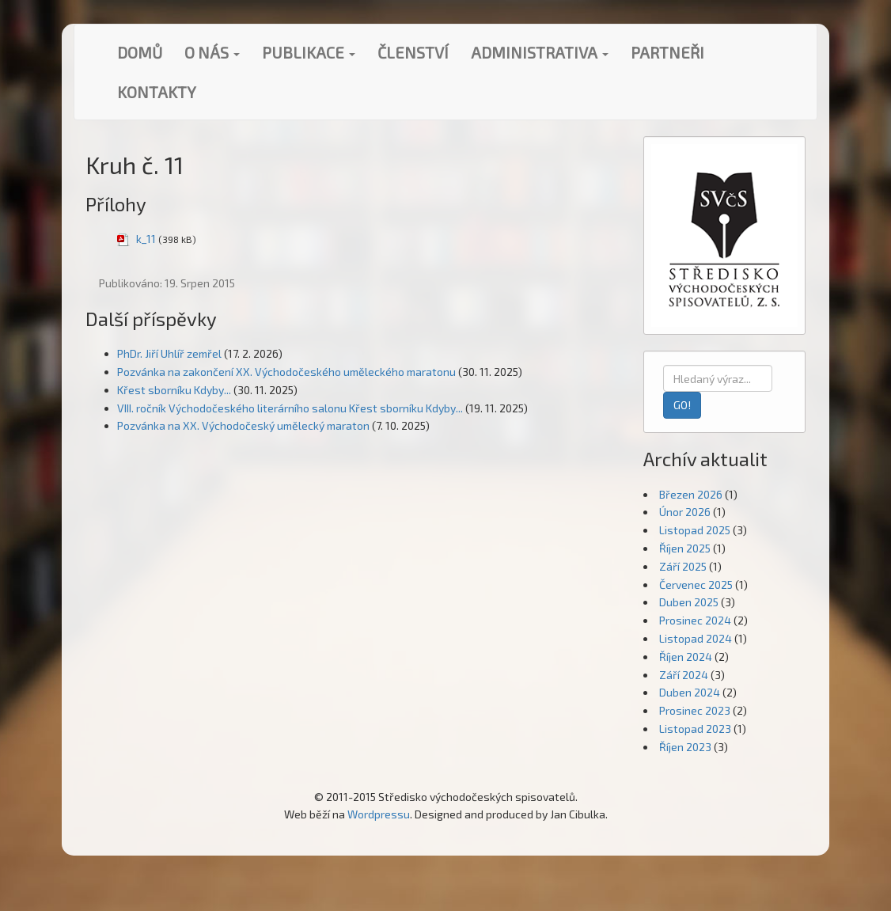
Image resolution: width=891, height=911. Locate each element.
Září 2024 (683, 674)
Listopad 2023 (695, 728)
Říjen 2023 (685, 746)
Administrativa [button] (540, 52)
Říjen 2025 (685, 548)
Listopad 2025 (694, 530)
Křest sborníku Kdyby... (174, 390)
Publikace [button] (308, 52)
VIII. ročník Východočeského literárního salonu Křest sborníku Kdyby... (290, 408)
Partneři (667, 52)
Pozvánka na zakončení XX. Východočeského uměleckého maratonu (286, 371)
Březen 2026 (690, 494)
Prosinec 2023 (694, 710)
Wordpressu (378, 814)
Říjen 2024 (685, 656)
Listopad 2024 (695, 638)
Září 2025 (683, 566)
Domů (139, 52)
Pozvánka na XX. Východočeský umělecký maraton (243, 425)
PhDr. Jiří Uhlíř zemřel (169, 353)
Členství (413, 52)
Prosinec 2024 (695, 620)
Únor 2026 (685, 511)
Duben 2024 (689, 692)
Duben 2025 (688, 602)
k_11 (146, 238)
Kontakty (156, 91)
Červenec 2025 (696, 584)
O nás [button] (212, 52)
